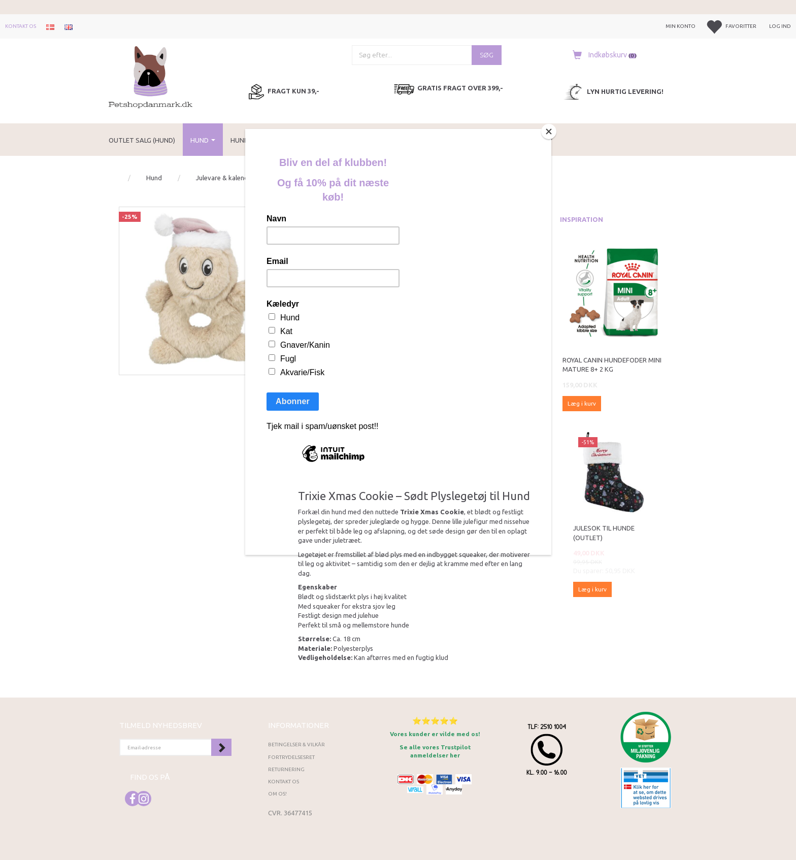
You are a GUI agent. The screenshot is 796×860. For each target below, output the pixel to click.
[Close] (548, 131)
